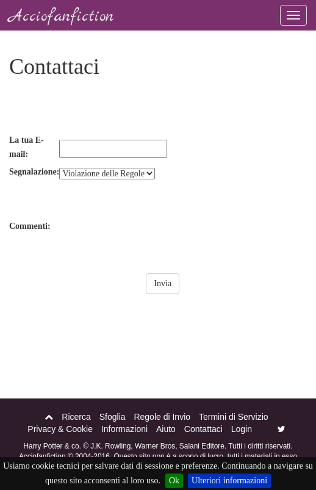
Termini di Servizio (233, 417)
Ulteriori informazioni (229, 480)
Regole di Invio (162, 417)
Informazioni (124, 429)
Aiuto (166, 429)
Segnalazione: (34, 171)
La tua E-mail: (26, 147)
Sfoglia (112, 417)
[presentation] (102, 109)
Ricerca (76, 417)
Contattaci (203, 429)
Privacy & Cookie (60, 429)
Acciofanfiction (61, 16)
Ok (174, 480)
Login (241, 429)
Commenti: (30, 226)
